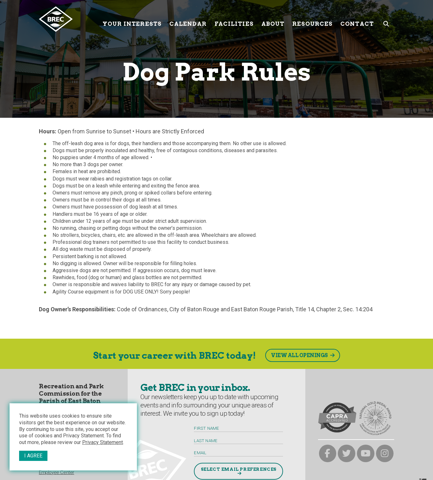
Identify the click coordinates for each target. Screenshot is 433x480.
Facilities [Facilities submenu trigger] (234, 19)
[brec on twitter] (346, 453)
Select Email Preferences (238, 469)
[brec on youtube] (365, 453)
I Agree (33, 456)
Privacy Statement (102, 442)
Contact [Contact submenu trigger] (357, 19)
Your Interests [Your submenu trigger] (132, 19)
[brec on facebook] (328, 453)
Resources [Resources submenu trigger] (312, 19)
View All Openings (299, 355)
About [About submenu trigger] (273, 19)
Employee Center (56, 472)
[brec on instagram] (385, 453)
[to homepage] (68, 19)
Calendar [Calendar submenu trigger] (188, 19)
